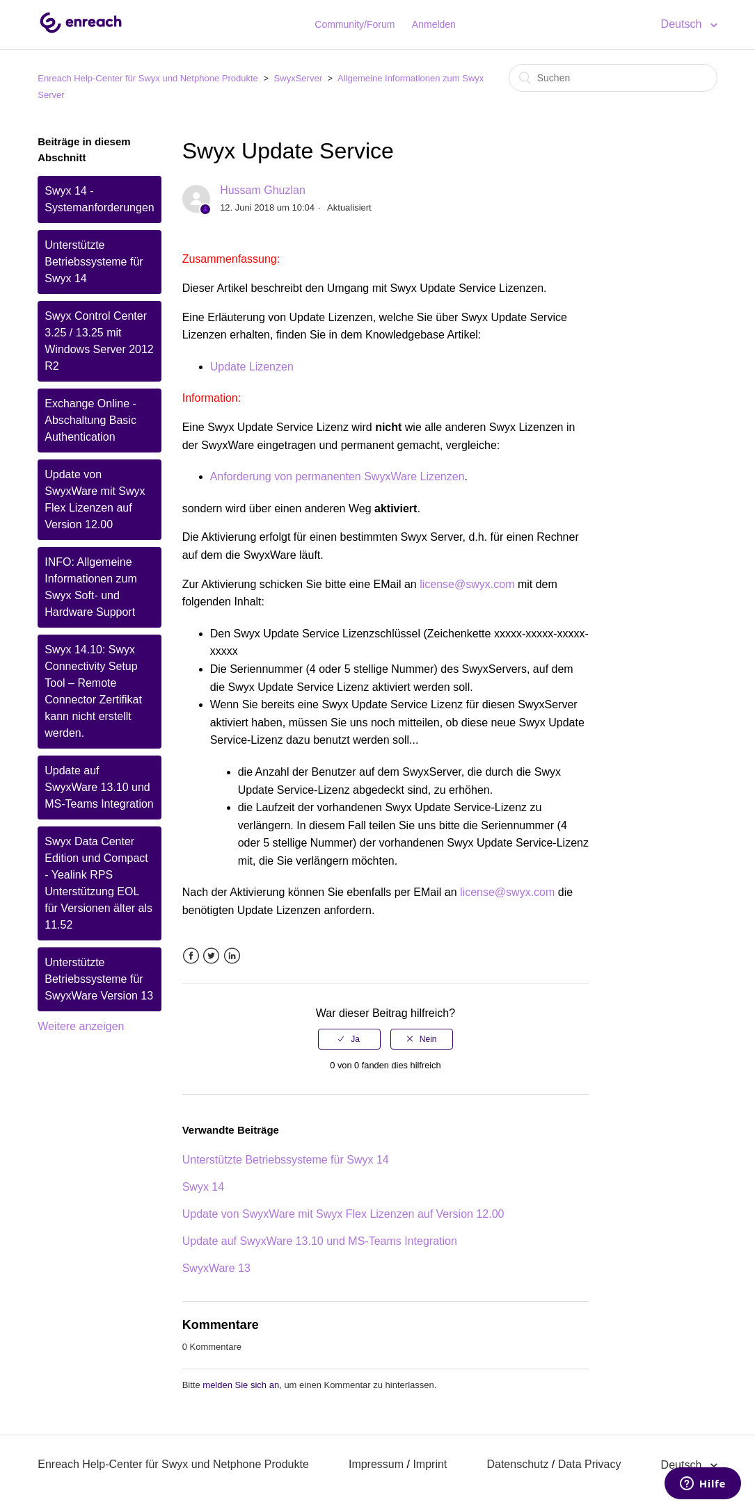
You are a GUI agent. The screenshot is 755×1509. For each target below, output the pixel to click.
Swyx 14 (203, 1187)
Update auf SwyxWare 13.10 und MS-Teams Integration (99, 787)
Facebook (191, 956)
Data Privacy (589, 1464)
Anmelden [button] (434, 24)
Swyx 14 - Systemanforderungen (99, 199)
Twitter (211, 956)
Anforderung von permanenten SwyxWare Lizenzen (337, 476)
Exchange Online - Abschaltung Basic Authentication (90, 420)
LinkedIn (232, 956)
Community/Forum (355, 24)
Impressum (376, 1464)
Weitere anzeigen (81, 1026)
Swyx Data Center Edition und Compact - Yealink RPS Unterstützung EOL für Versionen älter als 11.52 (98, 883)
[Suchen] (613, 78)
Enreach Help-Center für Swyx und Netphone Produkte (148, 78)
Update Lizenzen (252, 367)
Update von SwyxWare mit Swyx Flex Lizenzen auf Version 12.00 (95, 499)
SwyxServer (298, 78)
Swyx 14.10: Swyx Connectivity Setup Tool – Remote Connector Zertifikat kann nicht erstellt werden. (93, 691)
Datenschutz (517, 1464)
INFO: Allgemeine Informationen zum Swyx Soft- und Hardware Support (91, 587)
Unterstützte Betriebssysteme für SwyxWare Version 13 (99, 979)
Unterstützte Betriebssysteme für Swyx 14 (94, 261)
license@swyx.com (467, 584)
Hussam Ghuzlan (262, 190)
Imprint (430, 1464)
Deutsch (683, 24)
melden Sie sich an (240, 1385)
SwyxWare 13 (216, 1268)
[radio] (349, 1039)
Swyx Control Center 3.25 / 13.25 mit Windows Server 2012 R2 (99, 341)
